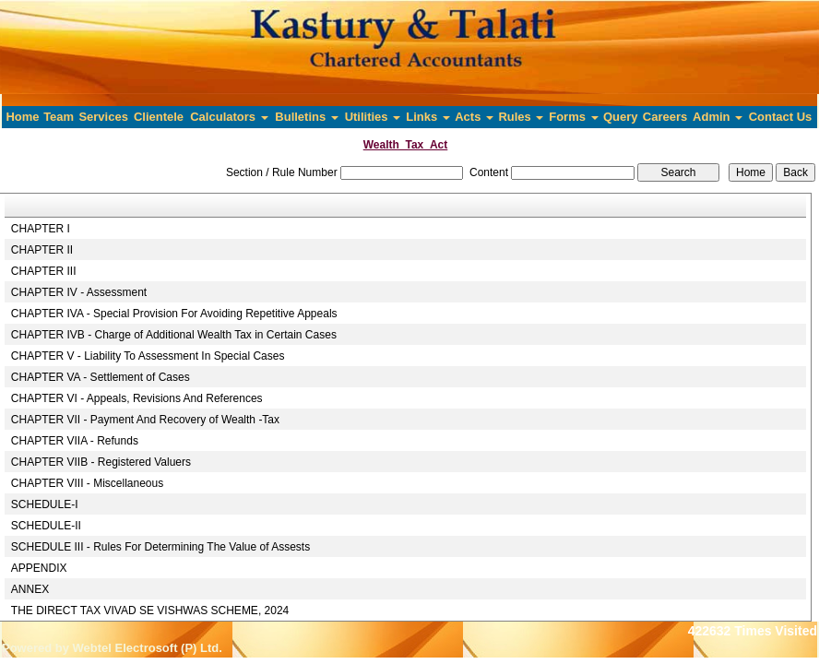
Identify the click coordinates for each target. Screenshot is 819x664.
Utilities (373, 117)
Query (620, 117)
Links (428, 117)
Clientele (159, 117)
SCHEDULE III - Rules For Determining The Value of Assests (160, 546)
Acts (474, 117)
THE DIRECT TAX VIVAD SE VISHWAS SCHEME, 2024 (150, 610)
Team (58, 117)
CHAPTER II (42, 249)
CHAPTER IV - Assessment (79, 292)
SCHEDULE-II (46, 525)
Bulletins (306, 117)
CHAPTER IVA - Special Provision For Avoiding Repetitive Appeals (174, 313)
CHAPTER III (44, 271)
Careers (665, 117)
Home (22, 117)
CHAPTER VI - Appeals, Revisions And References (137, 398)
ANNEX (30, 589)
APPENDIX (39, 568)
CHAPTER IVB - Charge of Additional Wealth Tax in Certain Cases (174, 334)
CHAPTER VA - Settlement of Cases (100, 377)
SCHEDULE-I (44, 504)
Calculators (228, 117)
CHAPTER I (40, 228)
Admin (717, 117)
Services (103, 117)
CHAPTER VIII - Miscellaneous (87, 483)
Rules (520, 117)
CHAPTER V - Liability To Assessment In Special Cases (148, 356)
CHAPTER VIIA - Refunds (74, 440)
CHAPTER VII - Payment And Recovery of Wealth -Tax (145, 419)
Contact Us (781, 117)
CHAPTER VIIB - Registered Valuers (101, 462)
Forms (573, 117)
